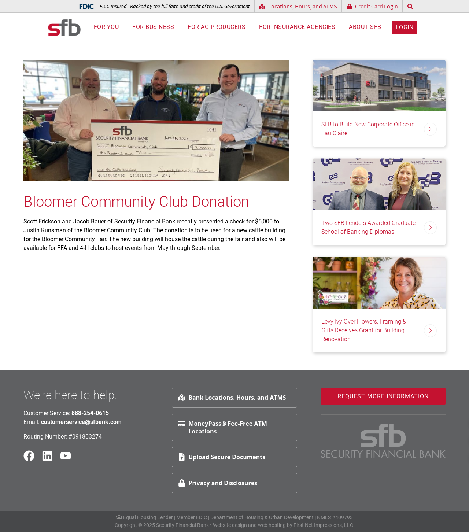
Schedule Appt (444, 439)
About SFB (365, 27)
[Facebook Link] (31, 459)
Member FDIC (191, 517)
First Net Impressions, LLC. (324, 525)
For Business (153, 27)
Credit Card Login (372, 6)
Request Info (441, 422)
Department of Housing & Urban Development (262, 517)
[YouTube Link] (68, 459)
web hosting (272, 525)
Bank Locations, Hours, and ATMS (232, 398)
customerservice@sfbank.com (81, 421)
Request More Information (383, 396)
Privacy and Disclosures (217, 483)
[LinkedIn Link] (50, 459)
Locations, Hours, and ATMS (298, 6)
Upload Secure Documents (221, 457)
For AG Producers (216, 27)
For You (106, 27)
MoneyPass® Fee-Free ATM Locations (222, 427)
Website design (230, 525)
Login (405, 27)
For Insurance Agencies (297, 27)
